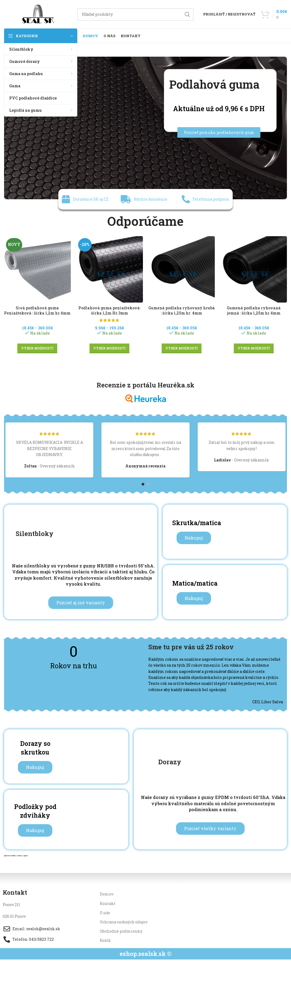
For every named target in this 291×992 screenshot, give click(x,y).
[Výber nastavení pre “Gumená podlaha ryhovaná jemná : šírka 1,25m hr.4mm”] (254, 348)
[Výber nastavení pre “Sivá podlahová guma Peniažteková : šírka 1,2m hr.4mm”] (37, 348)
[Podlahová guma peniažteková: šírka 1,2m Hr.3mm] (109, 269)
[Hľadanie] (135, 14)
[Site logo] (38, 13)
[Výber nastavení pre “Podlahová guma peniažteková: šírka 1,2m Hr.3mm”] (109, 348)
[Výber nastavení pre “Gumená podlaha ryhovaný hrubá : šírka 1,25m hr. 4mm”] (182, 348)
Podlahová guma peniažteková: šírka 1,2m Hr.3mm (109, 310)
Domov (106, 894)
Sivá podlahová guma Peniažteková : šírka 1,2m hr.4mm (37, 310)
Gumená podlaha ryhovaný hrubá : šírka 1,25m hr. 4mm (181, 310)
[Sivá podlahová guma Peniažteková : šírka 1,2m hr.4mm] (37, 269)
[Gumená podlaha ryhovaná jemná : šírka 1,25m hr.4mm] (253, 269)
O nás (105, 912)
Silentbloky (34, 533)
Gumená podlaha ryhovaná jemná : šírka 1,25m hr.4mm (254, 310)
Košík (105, 940)
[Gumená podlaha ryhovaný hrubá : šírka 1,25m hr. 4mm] (181, 269)
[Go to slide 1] (143, 484)
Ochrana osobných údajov (124, 921)
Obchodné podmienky (121, 931)
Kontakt (108, 903)
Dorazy (169, 761)
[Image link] (145, 127)
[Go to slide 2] (148, 484)
